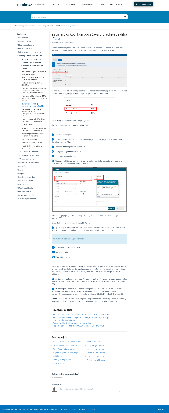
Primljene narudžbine (27, 177)
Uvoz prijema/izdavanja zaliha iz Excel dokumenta (33, 78)
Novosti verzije (60, 363)
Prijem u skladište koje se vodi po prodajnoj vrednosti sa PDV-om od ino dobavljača (33, 90)
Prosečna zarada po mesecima (67, 349)
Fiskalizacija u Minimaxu (98, 360)
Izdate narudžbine (25, 181)
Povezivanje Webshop (27, 199)
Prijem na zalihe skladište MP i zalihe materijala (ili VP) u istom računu (34, 98)
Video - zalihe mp (27, 159)
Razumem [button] (161, 409)
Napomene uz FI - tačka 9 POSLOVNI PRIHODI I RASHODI (78, 325)
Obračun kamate (25, 191)
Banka (20, 170)
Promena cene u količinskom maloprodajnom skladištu (33, 120)
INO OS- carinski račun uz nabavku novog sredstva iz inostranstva (82, 314)
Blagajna (21, 173)
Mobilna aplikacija (25, 188)
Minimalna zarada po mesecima (67, 345)
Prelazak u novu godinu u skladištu (31, 84)
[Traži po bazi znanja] (77, 16)
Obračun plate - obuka (97, 353)
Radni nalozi (23, 184)
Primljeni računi (24, 41)
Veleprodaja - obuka (97, 345)
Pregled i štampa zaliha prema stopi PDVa (33, 147)
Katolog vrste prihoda (63, 360)
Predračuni (22, 166)
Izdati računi (23, 38)
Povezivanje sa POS (26, 195)
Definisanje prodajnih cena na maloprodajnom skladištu (33, 129)
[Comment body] (89, 389)
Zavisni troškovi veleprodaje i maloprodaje (72, 323)
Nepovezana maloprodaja (28, 162)
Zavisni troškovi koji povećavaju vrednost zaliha (33, 105)
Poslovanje (31, 26)
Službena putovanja (26, 45)
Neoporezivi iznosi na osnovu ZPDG (69, 342)
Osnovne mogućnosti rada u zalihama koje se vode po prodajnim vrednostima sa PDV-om (32, 63)
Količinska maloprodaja (29, 152)
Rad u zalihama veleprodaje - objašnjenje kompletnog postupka (81, 317)
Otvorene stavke (25, 48)
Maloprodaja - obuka (97, 349)
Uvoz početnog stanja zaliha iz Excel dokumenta (33, 73)
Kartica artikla (27, 125)
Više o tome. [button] (91, 409)
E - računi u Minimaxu (97, 356)
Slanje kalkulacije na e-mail (32, 143)
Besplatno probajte (143, 4)
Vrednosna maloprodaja (30, 155)
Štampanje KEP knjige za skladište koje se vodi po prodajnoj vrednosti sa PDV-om (32, 112)
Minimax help (19, 26)
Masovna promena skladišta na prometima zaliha (32, 134)
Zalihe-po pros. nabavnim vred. (31, 52)
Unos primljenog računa (64, 320)
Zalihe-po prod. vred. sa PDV (48, 26)
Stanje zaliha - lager (29, 139)
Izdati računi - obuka (96, 342)
